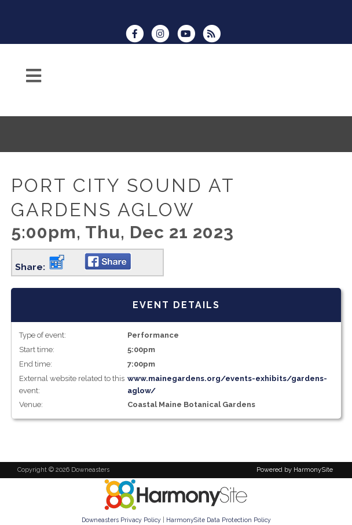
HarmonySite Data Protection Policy (218, 519)
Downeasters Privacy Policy (121, 519)
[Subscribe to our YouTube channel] (190, 35)
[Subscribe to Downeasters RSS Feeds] (214, 35)
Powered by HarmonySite (294, 470)
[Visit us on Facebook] (138, 35)
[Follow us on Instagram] (164, 35)
